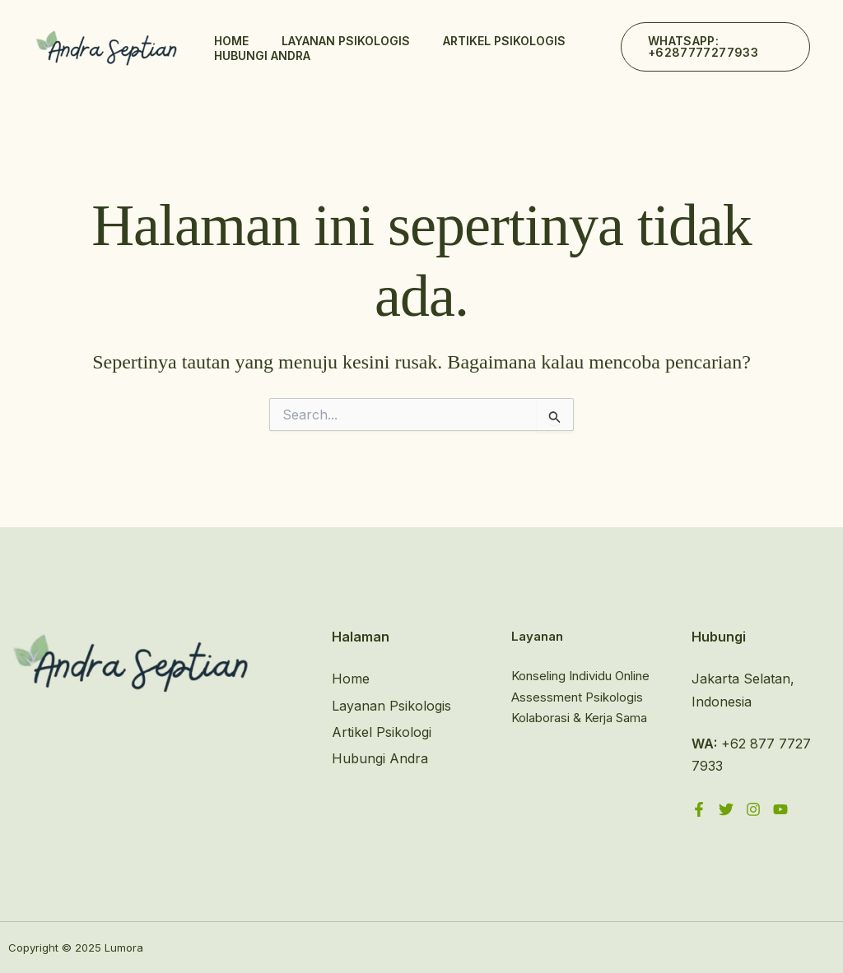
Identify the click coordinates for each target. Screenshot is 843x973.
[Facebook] (699, 809)
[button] (715, 47)
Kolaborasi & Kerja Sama (579, 717)
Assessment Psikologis (577, 697)
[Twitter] (726, 809)
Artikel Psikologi (381, 732)
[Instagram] (753, 809)
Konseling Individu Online (580, 675)
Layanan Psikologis (346, 41)
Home (231, 41)
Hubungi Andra (262, 56)
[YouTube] (780, 809)
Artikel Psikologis (504, 41)
